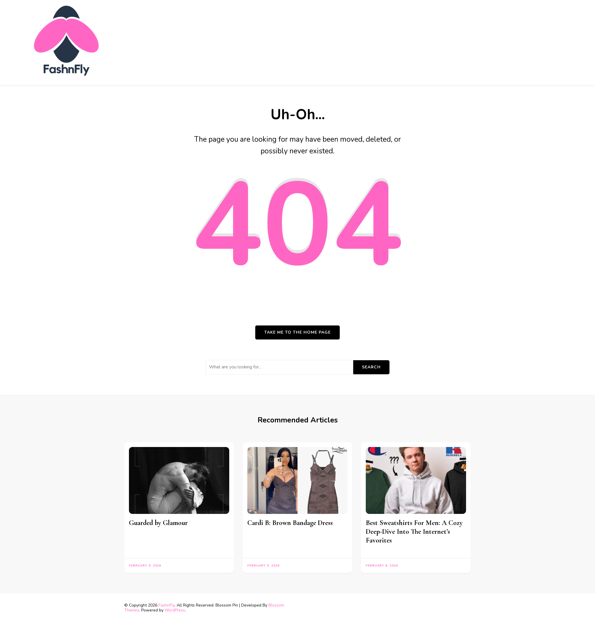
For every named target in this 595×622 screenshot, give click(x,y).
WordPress (175, 610)
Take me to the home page (297, 332)
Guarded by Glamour (158, 523)
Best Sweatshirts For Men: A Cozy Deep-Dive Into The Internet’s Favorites (414, 532)
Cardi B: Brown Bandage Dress (290, 523)
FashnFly (166, 605)
